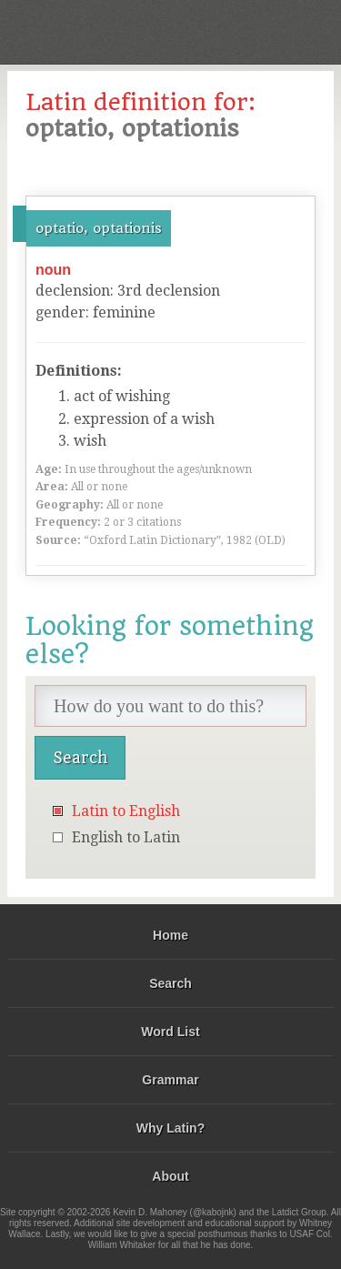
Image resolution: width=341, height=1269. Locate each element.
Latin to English (126, 811)
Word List (170, 1031)
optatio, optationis (98, 228)
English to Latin (126, 837)
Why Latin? (170, 1128)
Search (170, 983)
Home (170, 935)
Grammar (170, 1080)
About (170, 1176)
